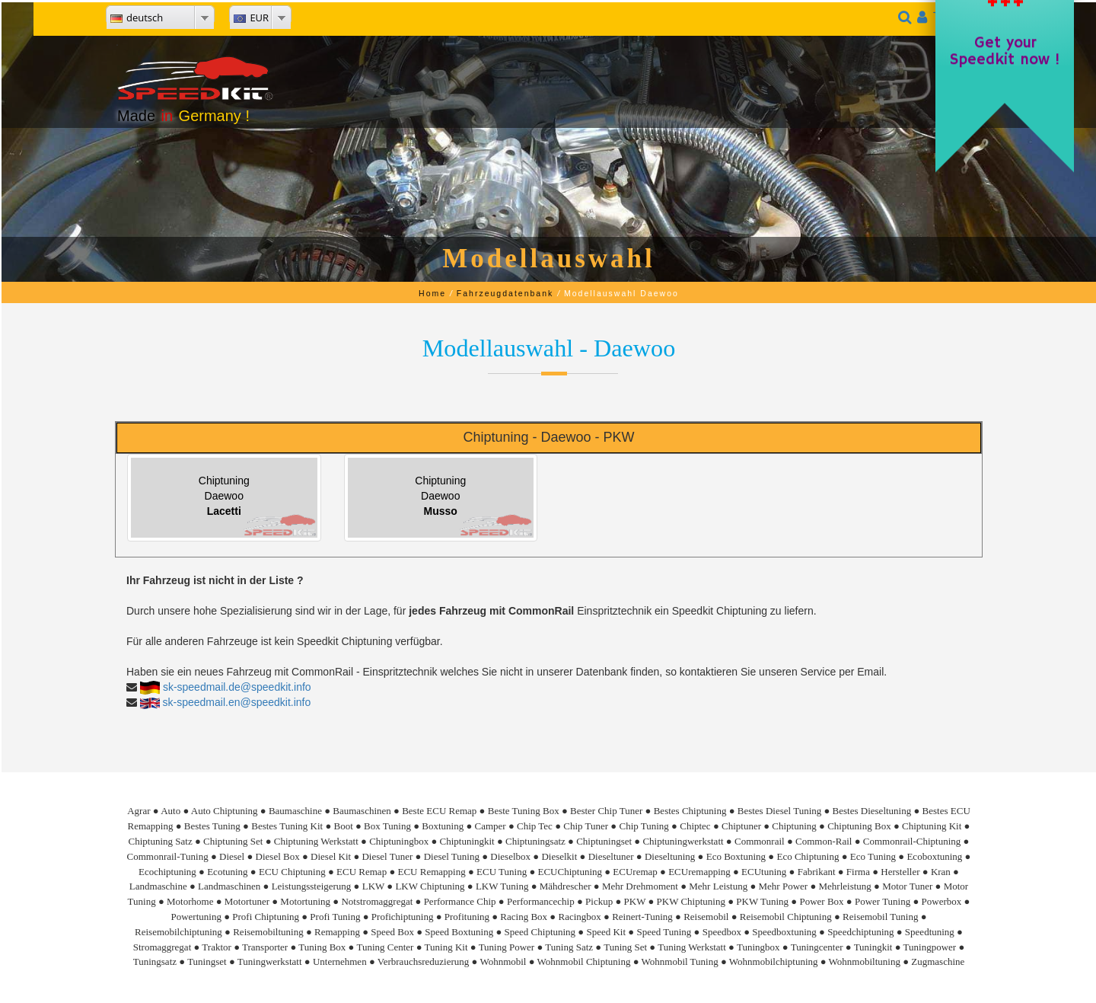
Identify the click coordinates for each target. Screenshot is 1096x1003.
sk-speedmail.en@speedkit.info (237, 702)
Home (432, 293)
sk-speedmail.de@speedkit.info (237, 687)
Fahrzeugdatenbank (505, 293)
